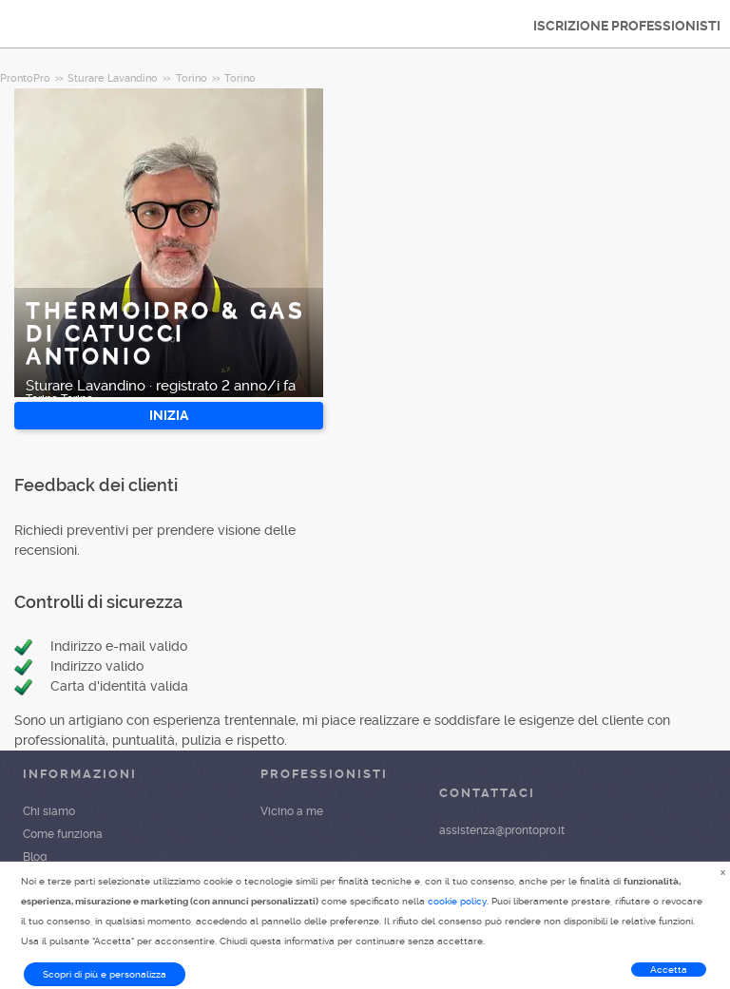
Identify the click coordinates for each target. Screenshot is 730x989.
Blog (35, 857)
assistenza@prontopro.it (502, 830)
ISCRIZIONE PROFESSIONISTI (626, 25)
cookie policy (457, 901)
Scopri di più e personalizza (104, 974)
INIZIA (168, 415)
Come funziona (63, 834)
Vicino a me (291, 811)
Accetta (668, 969)
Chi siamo (49, 811)
